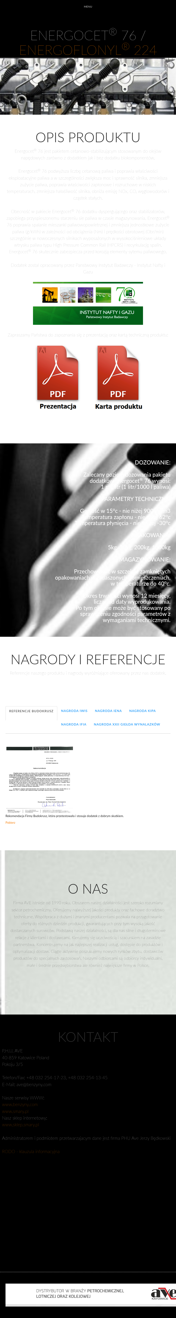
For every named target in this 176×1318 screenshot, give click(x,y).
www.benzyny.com (20, 1104)
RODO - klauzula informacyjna (31, 1151)
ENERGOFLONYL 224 (88, 50)
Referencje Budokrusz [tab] (31, 711)
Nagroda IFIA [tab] (74, 724)
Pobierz (10, 822)
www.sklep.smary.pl (20, 1124)
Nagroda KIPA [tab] (142, 711)
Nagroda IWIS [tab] (74, 711)
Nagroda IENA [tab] (108, 711)
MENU (88, 6)
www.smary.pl (15, 1111)
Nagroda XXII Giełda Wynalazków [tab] (127, 724)
